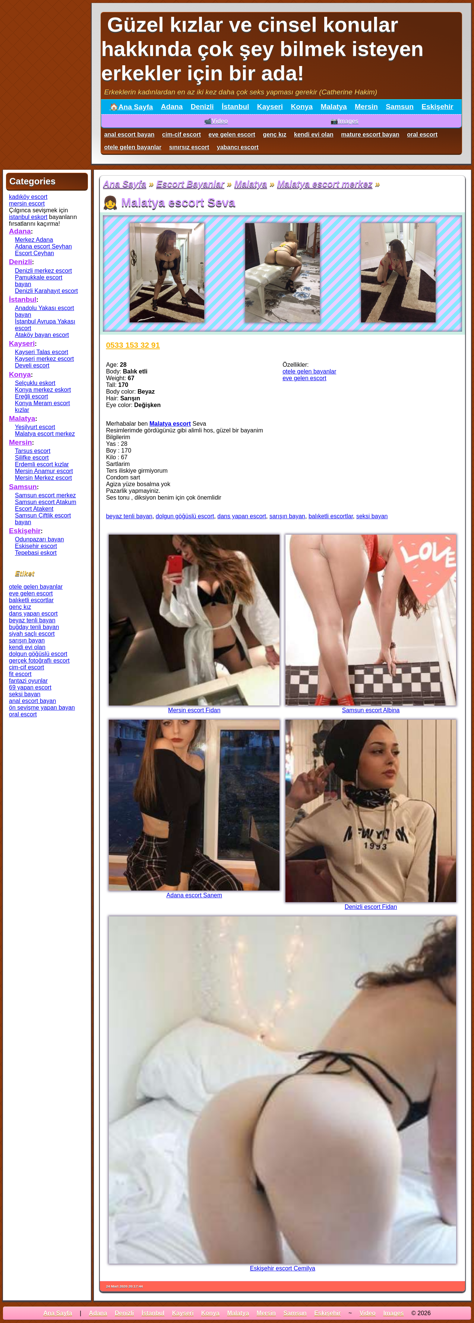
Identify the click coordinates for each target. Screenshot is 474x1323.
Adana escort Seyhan (43, 246)
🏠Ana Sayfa (131, 107)
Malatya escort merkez (324, 184)
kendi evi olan (314, 134)
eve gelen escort (232, 134)
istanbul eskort (28, 217)
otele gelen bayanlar (132, 147)
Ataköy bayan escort (42, 335)
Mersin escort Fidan (194, 710)
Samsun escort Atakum (45, 502)
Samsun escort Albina (371, 710)
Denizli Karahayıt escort (46, 291)
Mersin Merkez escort (43, 478)
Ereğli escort (31, 396)
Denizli (202, 106)
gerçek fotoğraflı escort (39, 660)
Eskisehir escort (36, 546)
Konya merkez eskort (43, 390)
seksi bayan (372, 516)
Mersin (366, 106)
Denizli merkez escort (43, 271)
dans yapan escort (241, 516)
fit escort (20, 674)
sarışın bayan (287, 516)
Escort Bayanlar (190, 184)
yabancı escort (238, 147)
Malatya (333, 106)
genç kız (274, 134)
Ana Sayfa (124, 184)
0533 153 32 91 (133, 345)
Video (368, 1313)
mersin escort (27, 203)
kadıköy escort (28, 197)
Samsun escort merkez (45, 495)
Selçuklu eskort (35, 383)
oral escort (422, 134)
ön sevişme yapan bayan (42, 707)
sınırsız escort (189, 147)
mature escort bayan (370, 134)
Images (393, 1313)
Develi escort (32, 365)
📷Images (344, 121)
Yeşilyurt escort (35, 427)
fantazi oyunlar (28, 681)
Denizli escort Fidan (371, 907)
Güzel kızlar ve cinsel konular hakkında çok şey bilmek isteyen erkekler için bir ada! (262, 49)
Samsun (400, 106)
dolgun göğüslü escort (185, 516)
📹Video (216, 121)
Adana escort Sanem (194, 895)
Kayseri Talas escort (41, 352)
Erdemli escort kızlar (42, 464)
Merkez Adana (34, 240)
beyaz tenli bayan (129, 516)
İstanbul (235, 106)
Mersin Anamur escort (44, 471)
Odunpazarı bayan (39, 539)
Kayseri (270, 106)
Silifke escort (32, 457)
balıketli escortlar (331, 516)
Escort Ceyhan (34, 253)
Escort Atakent (34, 509)
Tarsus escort (32, 451)
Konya (302, 106)
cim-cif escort (181, 134)
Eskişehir (437, 106)
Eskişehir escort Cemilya (282, 1268)
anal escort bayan (129, 134)
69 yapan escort (30, 687)
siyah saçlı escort (32, 634)
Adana (172, 106)
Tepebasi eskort (36, 553)
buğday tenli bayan (34, 627)
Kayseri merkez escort (44, 359)
